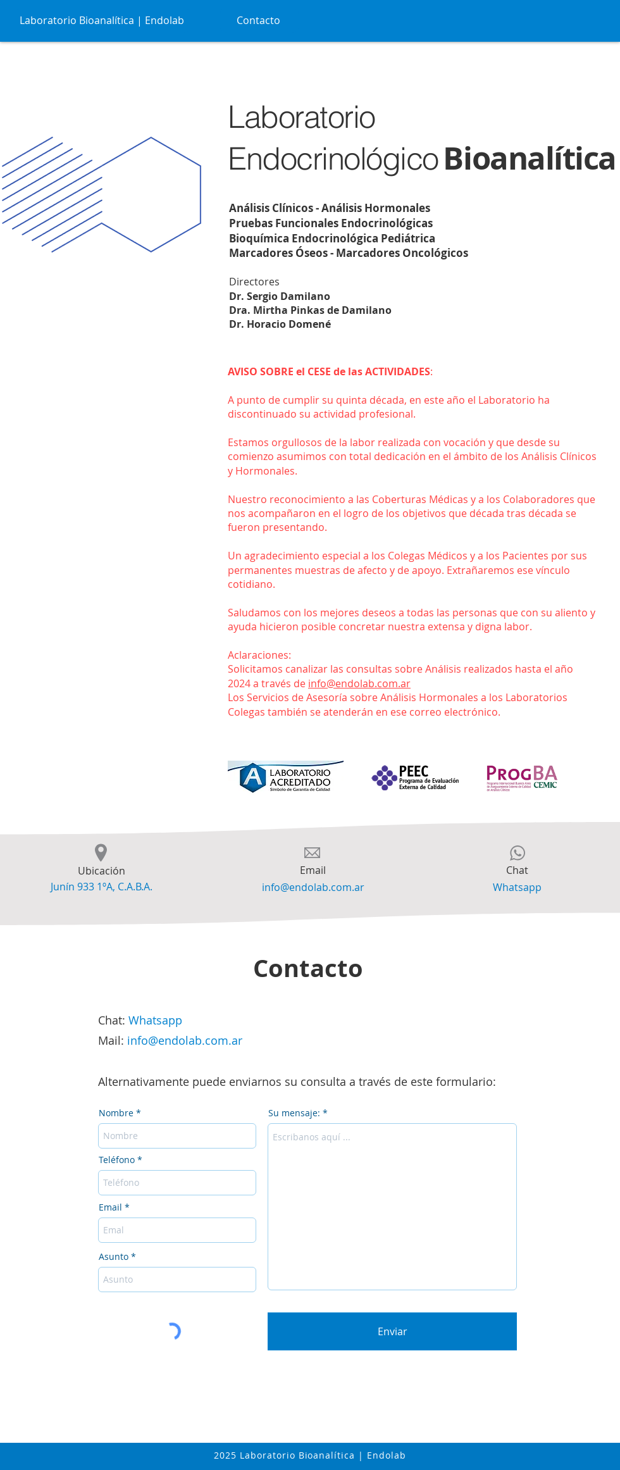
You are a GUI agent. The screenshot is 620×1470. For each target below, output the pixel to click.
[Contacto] (259, 20)
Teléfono (117, 1159)
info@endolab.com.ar (359, 683)
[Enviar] (392, 1331)
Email (110, 1207)
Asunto (113, 1256)
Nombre (116, 1113)
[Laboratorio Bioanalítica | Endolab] (103, 20)
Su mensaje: (294, 1113)
